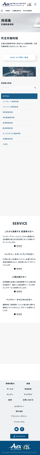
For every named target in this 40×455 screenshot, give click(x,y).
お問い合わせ (28, 400)
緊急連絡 (19, 411)
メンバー (10, 394)
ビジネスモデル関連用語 (11, 134)
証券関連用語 (8, 124)
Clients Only (19, 422)
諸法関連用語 (8, 129)
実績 (28, 383)
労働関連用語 (8, 140)
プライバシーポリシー (19, 416)
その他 (5, 145)
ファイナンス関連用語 (10, 108)
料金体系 (28, 389)
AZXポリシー (19, 406)
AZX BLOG (20, 436)
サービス (10, 389)
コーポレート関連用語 (11, 102)
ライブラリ (28, 394)
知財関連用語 (8, 113)
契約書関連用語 (8, 118)
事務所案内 (10, 383)
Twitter (16, 429)
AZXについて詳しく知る (19, 58)
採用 (10, 400)
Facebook (22, 429)
